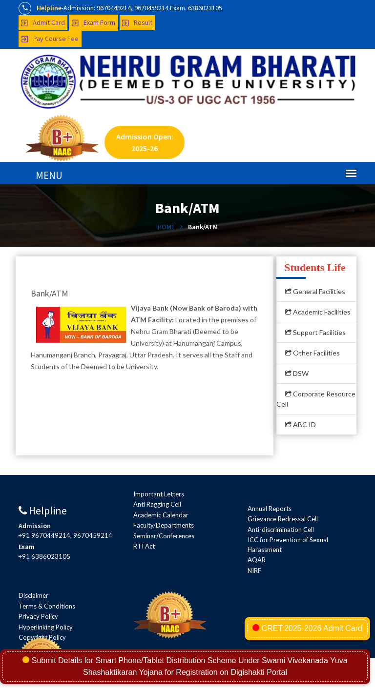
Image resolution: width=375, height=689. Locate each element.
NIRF (254, 570)
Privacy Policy (38, 616)
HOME (166, 226)
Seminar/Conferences (163, 536)
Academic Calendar (160, 515)
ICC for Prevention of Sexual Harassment (288, 544)
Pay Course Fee (50, 38)
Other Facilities (312, 353)
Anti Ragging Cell (157, 504)
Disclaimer (33, 595)
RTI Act (144, 546)
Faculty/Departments (163, 525)
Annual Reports (270, 508)
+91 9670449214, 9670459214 (65, 535)
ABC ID (300, 424)
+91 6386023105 (44, 556)
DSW (297, 373)
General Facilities (315, 291)
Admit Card (43, 22)
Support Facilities (315, 332)
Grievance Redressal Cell (283, 519)
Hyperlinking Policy (46, 627)
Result (137, 22)
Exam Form (93, 22)
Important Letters (158, 494)
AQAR (257, 560)
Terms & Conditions (47, 606)
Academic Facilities (318, 312)
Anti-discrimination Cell (281, 529)
